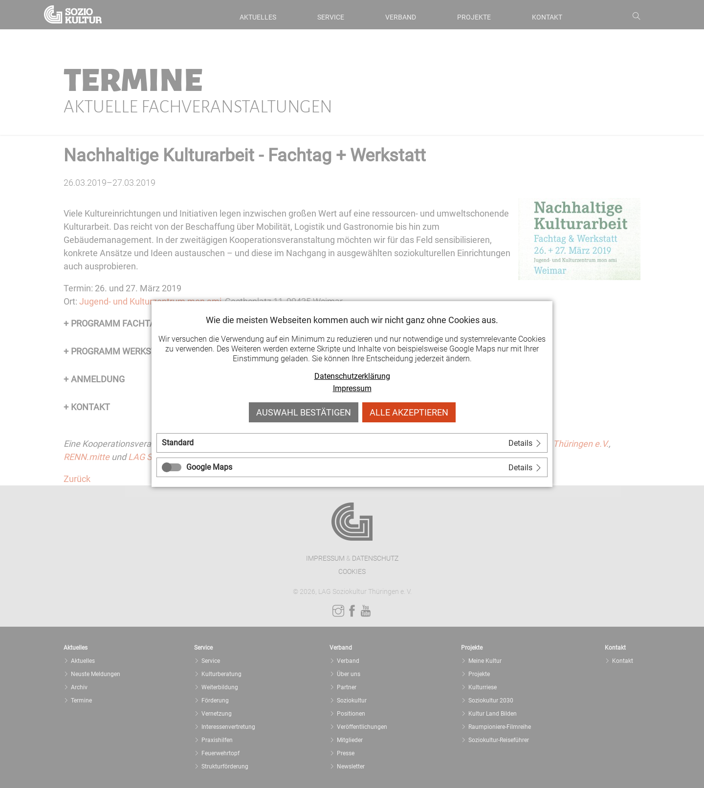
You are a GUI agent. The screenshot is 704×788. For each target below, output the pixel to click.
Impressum (352, 388)
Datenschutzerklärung (352, 376)
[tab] (352, 442)
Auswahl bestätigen (303, 412)
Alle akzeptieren (409, 412)
